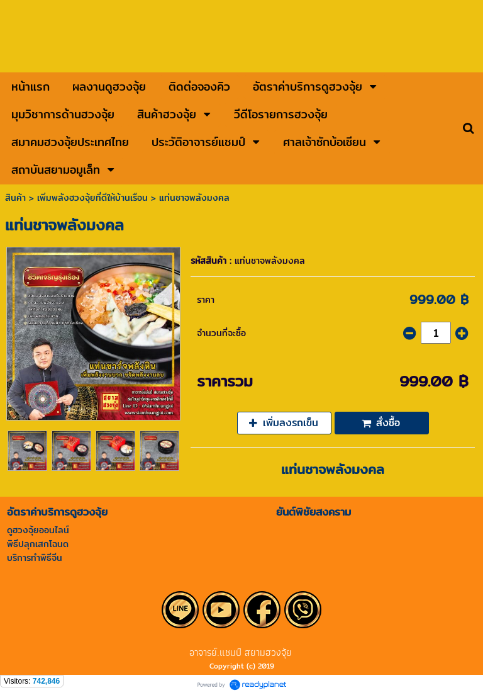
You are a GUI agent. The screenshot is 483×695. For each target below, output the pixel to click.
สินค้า (15, 198)
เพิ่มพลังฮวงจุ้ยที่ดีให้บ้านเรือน (92, 198)
